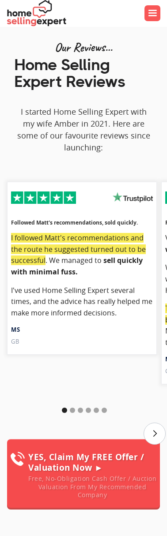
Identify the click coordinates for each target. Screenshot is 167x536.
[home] (36, 13)
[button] (152, 13)
